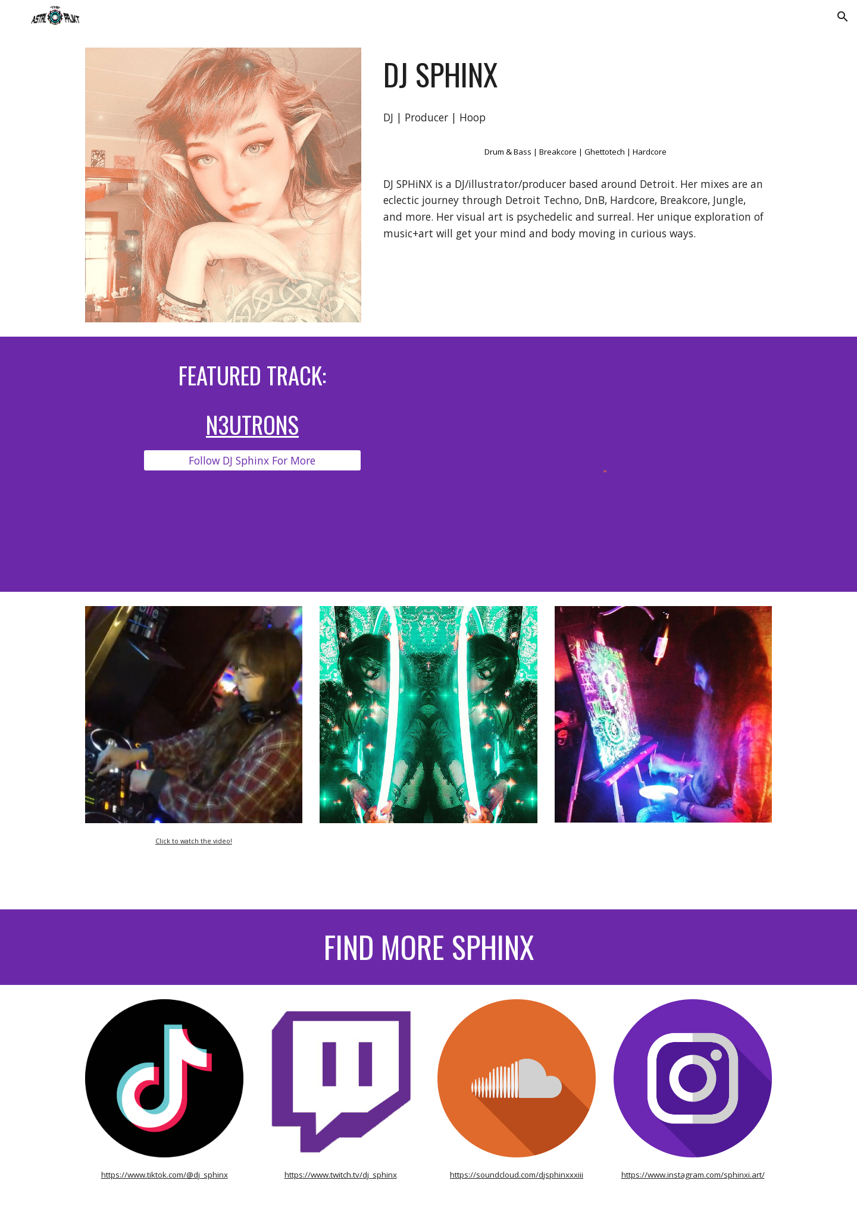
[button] (842, 16)
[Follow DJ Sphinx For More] (252, 461)
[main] (575, 74)
